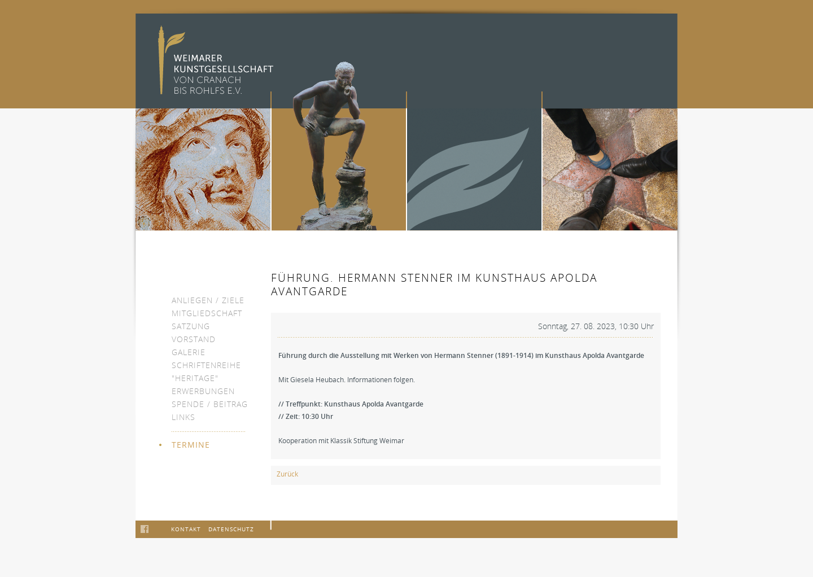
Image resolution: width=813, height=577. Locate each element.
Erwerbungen (203, 391)
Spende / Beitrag (210, 404)
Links (183, 417)
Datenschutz (231, 529)
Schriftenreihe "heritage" (206, 371)
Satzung (191, 326)
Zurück (287, 474)
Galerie (189, 352)
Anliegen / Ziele (208, 300)
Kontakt (186, 529)
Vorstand (194, 339)
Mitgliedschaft (207, 313)
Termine (191, 444)
